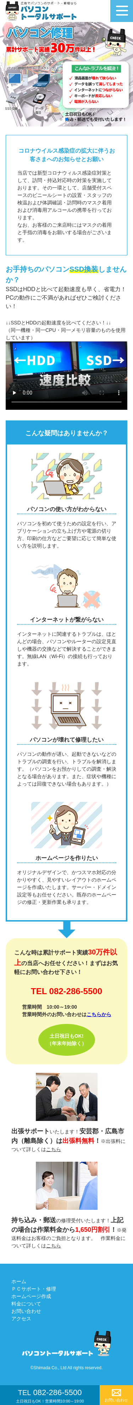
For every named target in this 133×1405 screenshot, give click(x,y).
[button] (61, 119)
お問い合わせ (26, 1311)
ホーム (18, 1281)
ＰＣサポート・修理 (33, 1289)
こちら (53, 1149)
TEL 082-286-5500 (66, 991)
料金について (26, 1304)
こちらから (99, 1014)
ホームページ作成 (31, 1296)
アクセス (21, 1318)
